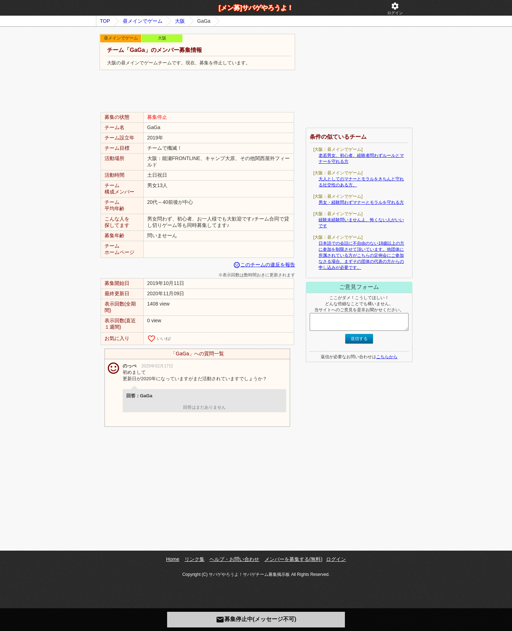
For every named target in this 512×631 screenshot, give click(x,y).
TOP (105, 21)
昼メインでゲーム (142, 21)
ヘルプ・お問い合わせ (234, 559)
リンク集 (194, 559)
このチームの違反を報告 (264, 264)
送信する (359, 338)
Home (172, 559)
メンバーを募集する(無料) (293, 559)
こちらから (387, 356)
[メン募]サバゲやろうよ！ (256, 7)
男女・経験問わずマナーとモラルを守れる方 (361, 202)
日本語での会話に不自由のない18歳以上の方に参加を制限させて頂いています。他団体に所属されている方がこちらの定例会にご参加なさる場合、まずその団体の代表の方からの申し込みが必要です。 (361, 255)
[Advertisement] (197, 91)
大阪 (180, 21)
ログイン (395, 8)
